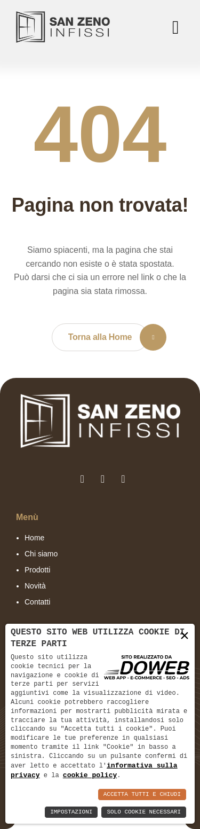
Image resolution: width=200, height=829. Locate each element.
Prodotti (37, 569)
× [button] (184, 635)
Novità (35, 586)
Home (34, 537)
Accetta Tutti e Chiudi (142, 795)
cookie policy (90, 775)
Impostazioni (71, 812)
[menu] (173, 27)
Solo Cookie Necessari (144, 812)
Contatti (37, 602)
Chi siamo (41, 553)
